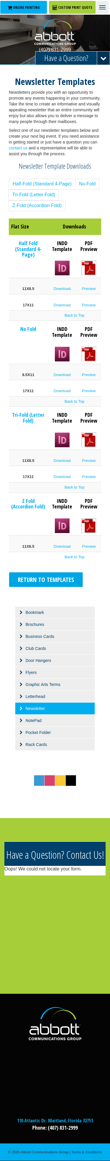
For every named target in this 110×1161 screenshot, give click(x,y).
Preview (89, 288)
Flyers (31, 672)
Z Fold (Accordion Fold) (28, 503)
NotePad (33, 720)
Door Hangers (38, 660)
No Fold (28, 328)
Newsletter (35, 708)
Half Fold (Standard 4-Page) (28, 249)
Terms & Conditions (86, 1152)
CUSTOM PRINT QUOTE (72, 7)
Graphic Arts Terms (43, 684)
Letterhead (35, 696)
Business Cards (40, 636)
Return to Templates (46, 580)
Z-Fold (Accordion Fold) (37, 205)
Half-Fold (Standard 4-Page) (42, 183)
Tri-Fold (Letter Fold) (33, 194)
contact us (18, 148)
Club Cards (36, 648)
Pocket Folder (38, 732)
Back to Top (74, 315)
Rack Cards (36, 744)
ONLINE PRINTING (24, 7)
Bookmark (35, 612)
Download (62, 288)
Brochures (35, 624)
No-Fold (87, 183)
